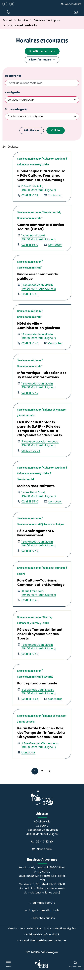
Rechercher (13, 76)
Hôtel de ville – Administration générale (38, 325)
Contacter (55, 195)
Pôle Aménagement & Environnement (36, 533)
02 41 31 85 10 (29, 245)
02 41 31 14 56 (29, 699)
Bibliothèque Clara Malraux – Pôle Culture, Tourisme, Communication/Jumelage (41, 175)
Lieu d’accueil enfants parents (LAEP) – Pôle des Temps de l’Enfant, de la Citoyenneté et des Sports (39, 428)
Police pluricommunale (37, 683)
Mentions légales (65, 928)
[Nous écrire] (76, 12)
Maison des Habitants (36, 486)
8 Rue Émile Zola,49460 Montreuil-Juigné (38, 188)
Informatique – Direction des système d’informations (41, 374)
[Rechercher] (75, 964)
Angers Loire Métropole (44, 910)
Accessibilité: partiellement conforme (42, 940)
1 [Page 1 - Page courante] (34, 771)
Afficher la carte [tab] (42, 51)
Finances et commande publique (37, 276)
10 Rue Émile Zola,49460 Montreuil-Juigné (38, 593)
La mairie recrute (44, 903)
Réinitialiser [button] (31, 130)
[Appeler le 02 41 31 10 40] (42, 842)
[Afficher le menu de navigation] (8, 964)
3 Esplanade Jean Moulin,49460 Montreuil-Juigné (38, 691)
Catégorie (12, 92)
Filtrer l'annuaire (42, 59)
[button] (8, 12)
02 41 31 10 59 (29, 195)
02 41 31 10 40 (29, 294)
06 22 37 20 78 (30, 451)
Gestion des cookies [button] (21, 928)
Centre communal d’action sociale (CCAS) (40, 226)
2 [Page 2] (42, 771)
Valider (55, 130)
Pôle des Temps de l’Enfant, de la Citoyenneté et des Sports (40, 634)
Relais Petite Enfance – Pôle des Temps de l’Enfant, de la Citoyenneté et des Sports (41, 732)
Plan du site (44, 928)
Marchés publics (44, 918)
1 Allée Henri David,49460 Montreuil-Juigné (38, 237)
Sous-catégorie (16, 109)
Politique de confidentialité (42, 934)
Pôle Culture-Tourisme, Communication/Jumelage (41, 582)
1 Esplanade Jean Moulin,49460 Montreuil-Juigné (38, 287)
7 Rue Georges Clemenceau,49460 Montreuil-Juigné (40, 443)
